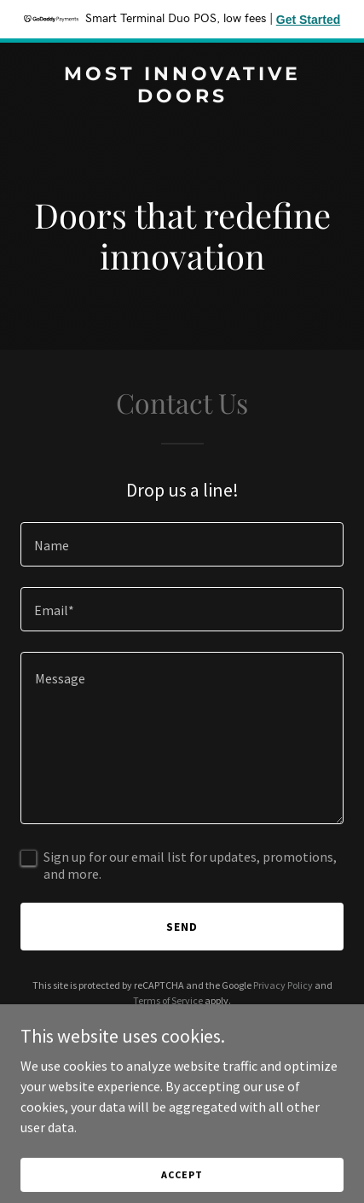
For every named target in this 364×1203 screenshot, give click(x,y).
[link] (182, 97)
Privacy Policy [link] (283, 985)
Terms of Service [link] (168, 1000)
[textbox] (182, 544)
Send (182, 926)
